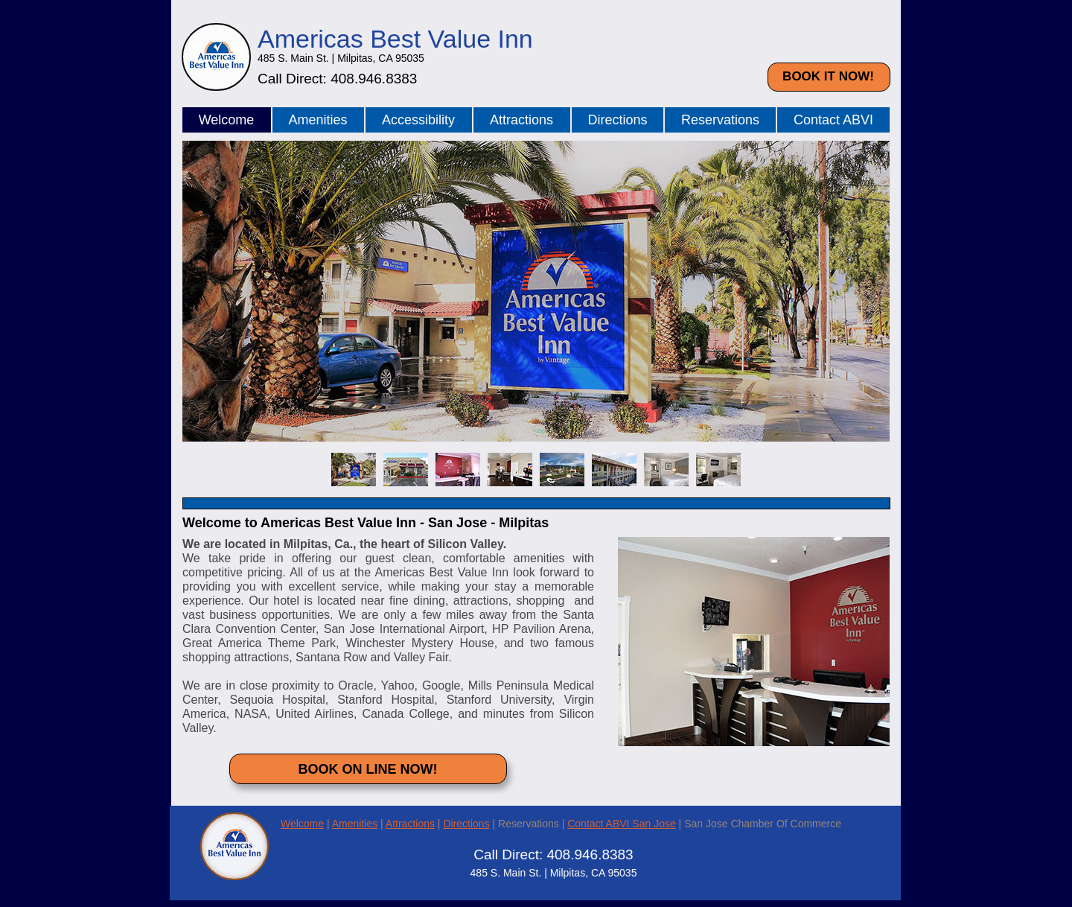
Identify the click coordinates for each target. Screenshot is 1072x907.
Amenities (354, 824)
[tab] (353, 469)
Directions (466, 824)
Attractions (410, 824)
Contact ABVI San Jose (621, 824)
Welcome (302, 824)
